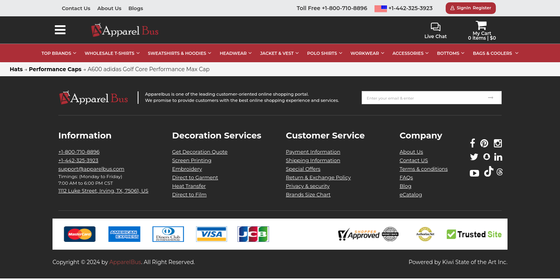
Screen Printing (192, 160)
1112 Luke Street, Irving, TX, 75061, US (103, 190)
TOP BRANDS (56, 53)
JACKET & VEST (277, 53)
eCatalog (411, 194)
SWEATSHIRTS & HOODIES (177, 53)
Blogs (135, 8)
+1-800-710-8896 (79, 152)
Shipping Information (313, 160)
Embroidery (187, 169)
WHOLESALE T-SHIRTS (110, 53)
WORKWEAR (364, 53)
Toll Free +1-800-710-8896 (332, 8)
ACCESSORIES (408, 53)
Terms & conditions (424, 169)
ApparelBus (125, 262)
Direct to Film (189, 194)
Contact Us (76, 8)
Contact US (414, 160)
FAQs (406, 177)
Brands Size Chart (308, 194)
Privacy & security (308, 186)
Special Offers (303, 169)
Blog (405, 186)
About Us (109, 8)
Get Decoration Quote (200, 152)
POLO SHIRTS (322, 53)
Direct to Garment (195, 177)
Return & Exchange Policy (318, 177)
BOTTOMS (448, 53)
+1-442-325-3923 (403, 8)
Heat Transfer (189, 186)
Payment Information (313, 152)
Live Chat (435, 31)
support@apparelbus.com (91, 169)
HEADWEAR (233, 53)
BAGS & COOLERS (492, 53)
